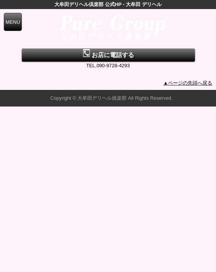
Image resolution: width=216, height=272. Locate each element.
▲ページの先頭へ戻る (187, 83)
